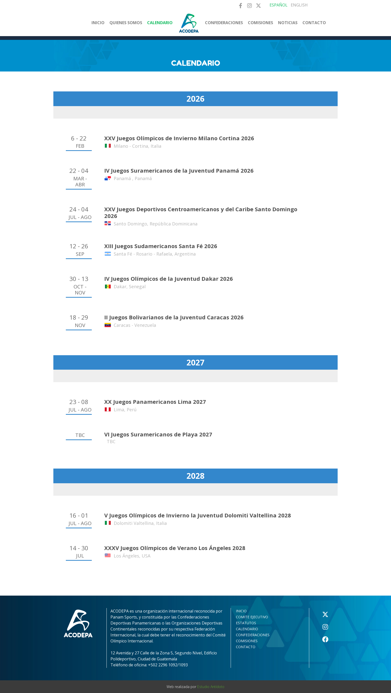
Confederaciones (224, 22)
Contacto (314, 22)
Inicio (98, 22)
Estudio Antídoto (210, 686)
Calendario (160, 22)
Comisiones (260, 22)
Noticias (287, 22)
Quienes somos (125, 22)
